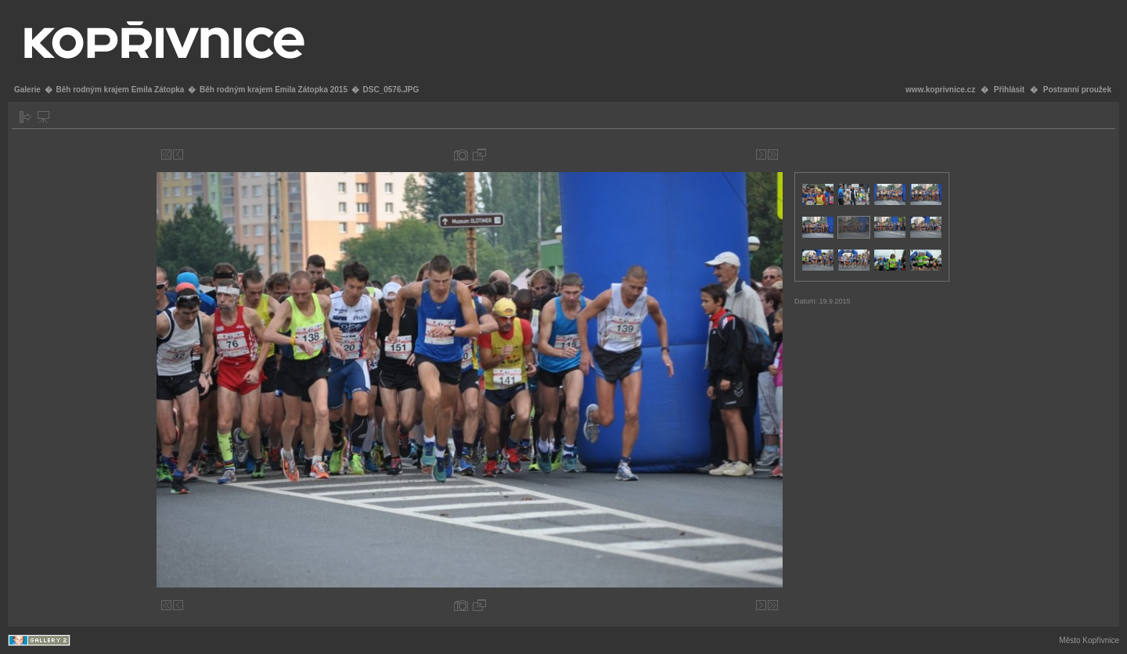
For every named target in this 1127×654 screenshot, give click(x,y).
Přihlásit (1009, 89)
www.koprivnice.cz (940, 89)
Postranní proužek (1077, 89)
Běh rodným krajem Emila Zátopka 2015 (273, 89)
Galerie (27, 89)
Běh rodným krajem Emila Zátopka (120, 89)
